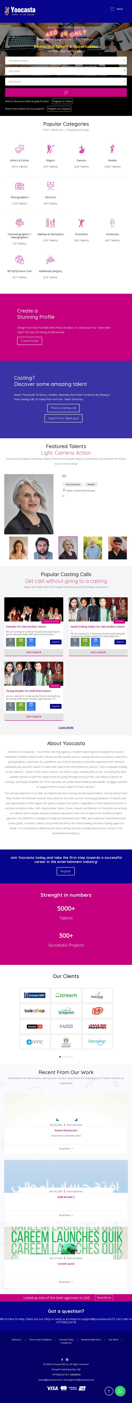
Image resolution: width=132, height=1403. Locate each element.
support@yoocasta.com (96, 1319)
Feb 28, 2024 (56, 1125)
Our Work (113, 1339)
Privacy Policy (66, 1339)
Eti (64, 476)
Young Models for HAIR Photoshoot (28, 691)
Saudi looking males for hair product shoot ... (97, 628)
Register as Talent (62, 101)
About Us (16, 1339)
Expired (55, 641)
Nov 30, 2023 (56, 1191)
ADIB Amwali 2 (66, 1197)
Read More (66, 1148)
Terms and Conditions (40, 1339)
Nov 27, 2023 (56, 1258)
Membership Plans (91, 1339)
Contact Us (66, 1342)
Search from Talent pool (63, 418)
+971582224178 (66, 1322)
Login (59, 39)
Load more (66, 727)
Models (119, 621)
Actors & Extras (51, 621)
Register (43, 39)
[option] (66, 504)
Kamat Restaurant (66, 1130)
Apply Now (33, 652)
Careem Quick (66, 1263)
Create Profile (29, 341)
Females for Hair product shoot (26, 626)
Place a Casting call (63, 408)
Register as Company (59, 108)
